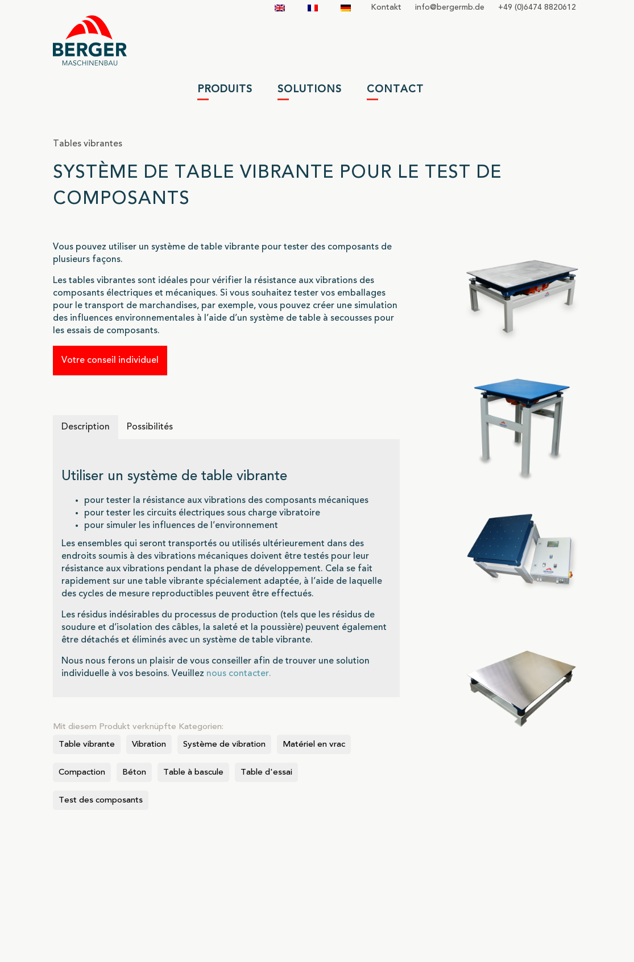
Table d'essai (266, 772)
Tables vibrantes (87, 144)
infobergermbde (449, 7)
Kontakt (386, 7)
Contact (395, 89)
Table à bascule (193, 772)
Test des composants (101, 800)
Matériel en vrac (314, 744)
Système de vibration (224, 744)
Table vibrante (87, 744)
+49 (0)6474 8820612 (537, 7)
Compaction (82, 772)
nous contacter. (238, 673)
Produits (224, 89)
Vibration (149, 744)
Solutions (309, 89)
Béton (134, 772)
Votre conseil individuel (110, 360)
